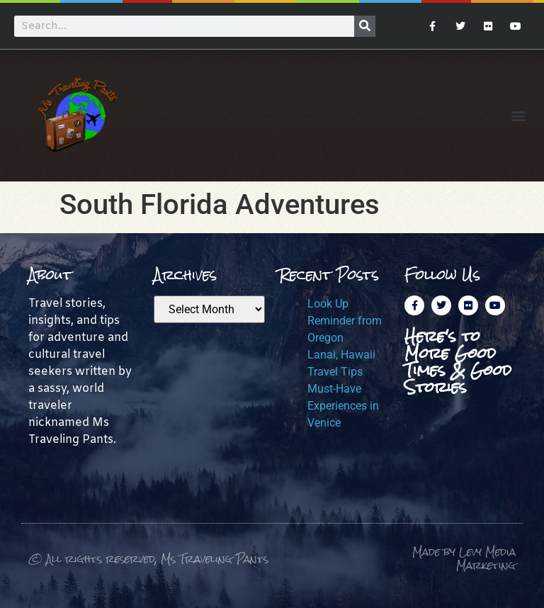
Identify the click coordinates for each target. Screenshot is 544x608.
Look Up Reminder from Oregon (344, 320)
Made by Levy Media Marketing (464, 559)
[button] (518, 115)
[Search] (364, 26)
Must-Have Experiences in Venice (343, 405)
